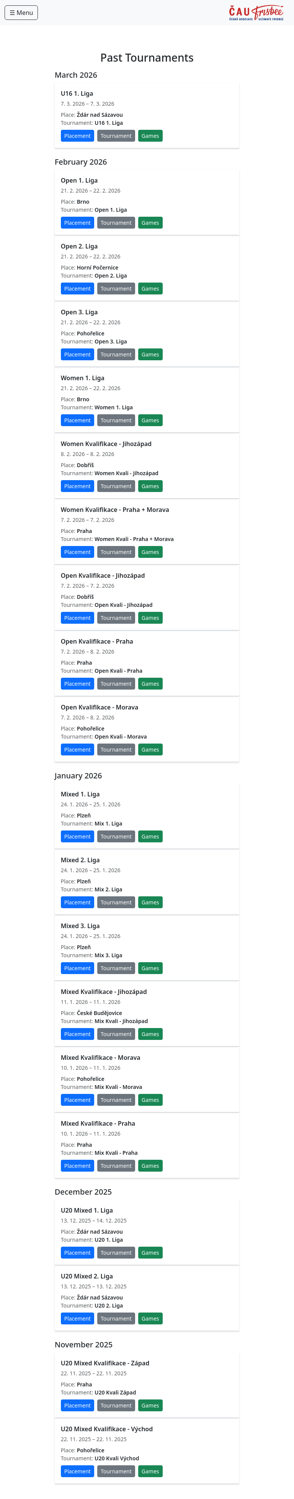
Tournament (116, 135)
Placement (77, 135)
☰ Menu (21, 12)
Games (150, 135)
